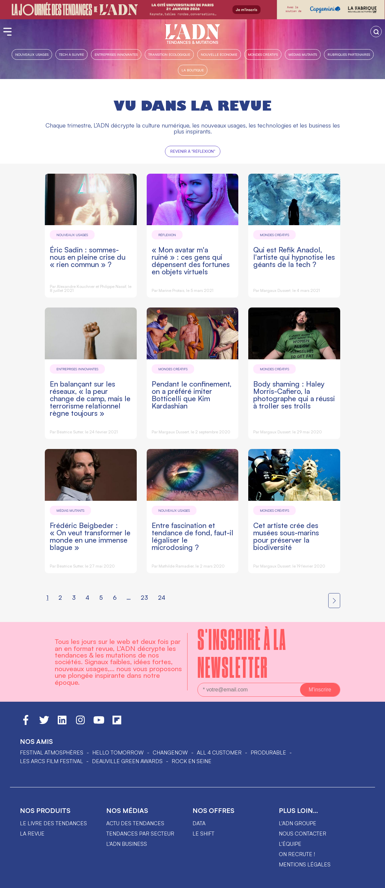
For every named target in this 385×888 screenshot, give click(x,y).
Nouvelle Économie (219, 54)
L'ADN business (126, 844)
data (199, 823)
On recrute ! (297, 854)
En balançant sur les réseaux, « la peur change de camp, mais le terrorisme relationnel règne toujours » (90, 398)
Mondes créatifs (263, 54)
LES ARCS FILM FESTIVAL (51, 761)
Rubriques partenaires (349, 54)
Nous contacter (302, 833)
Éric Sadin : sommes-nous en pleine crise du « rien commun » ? (87, 257)
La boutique (193, 70)
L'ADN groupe (297, 823)
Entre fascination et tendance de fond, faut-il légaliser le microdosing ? (192, 536)
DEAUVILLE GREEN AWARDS (127, 761)
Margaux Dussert (275, 290)
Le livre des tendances (53, 823)
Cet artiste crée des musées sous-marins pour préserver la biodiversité (286, 536)
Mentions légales (305, 864)
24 (161, 597)
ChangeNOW (170, 752)
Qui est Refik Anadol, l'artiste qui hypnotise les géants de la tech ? (294, 257)
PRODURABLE (268, 752)
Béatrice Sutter (70, 431)
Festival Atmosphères (51, 752)
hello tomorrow (118, 752)
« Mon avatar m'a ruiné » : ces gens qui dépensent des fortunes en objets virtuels (191, 260)
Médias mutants (302, 54)
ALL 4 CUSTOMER (219, 752)
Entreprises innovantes (116, 54)
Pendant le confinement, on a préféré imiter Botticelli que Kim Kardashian (191, 394)
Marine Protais (171, 290)
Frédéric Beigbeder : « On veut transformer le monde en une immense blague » (90, 536)
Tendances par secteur (140, 833)
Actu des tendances (135, 823)
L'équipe (290, 844)
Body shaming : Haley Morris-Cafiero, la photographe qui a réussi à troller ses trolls (294, 394)
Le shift (203, 833)
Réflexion (167, 235)
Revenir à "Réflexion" (192, 151)
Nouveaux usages (31, 54)
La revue (32, 833)
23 (144, 597)
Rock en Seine (191, 761)
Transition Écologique (169, 54)
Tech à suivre (71, 54)
